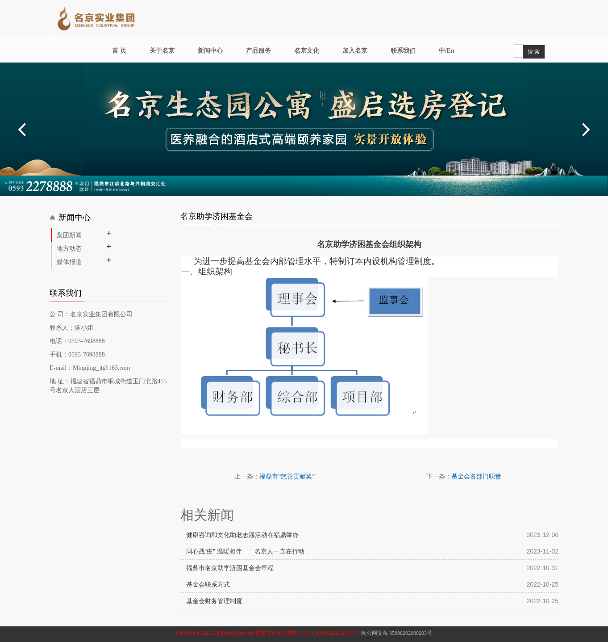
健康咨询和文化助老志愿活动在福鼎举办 (242, 534)
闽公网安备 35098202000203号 (396, 633)
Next (587, 129)
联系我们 (403, 50)
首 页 (119, 50)
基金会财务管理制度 (214, 600)
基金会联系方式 (208, 584)
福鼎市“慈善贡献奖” (287, 476)
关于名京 (162, 50)
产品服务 (258, 50)
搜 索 (534, 52)
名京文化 (306, 50)
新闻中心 (210, 50)
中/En (446, 50)
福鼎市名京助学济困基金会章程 (230, 567)
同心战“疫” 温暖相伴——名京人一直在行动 (245, 551)
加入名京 (354, 50)
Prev (20, 129)
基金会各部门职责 (476, 476)
